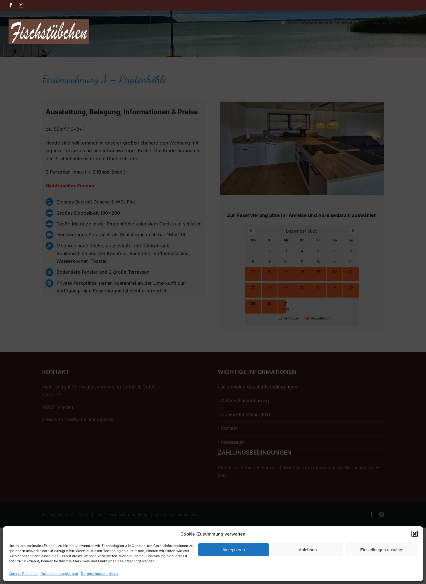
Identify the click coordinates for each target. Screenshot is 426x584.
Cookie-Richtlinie (23, 573)
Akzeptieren (233, 549)
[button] (414, 534)
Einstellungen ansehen (381, 549)
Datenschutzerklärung (59, 573)
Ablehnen (308, 549)
